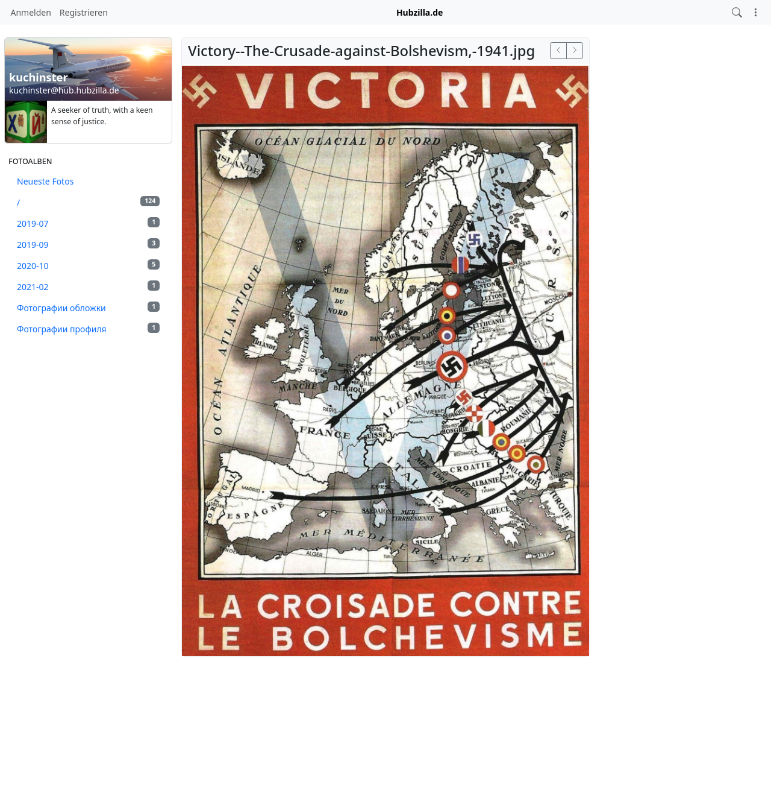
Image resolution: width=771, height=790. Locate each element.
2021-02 (88, 286)
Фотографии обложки (88, 308)
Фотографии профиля (88, 329)
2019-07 (88, 223)
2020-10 (88, 265)
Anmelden (31, 12)
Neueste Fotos (45, 181)
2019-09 (88, 244)
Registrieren (84, 12)
